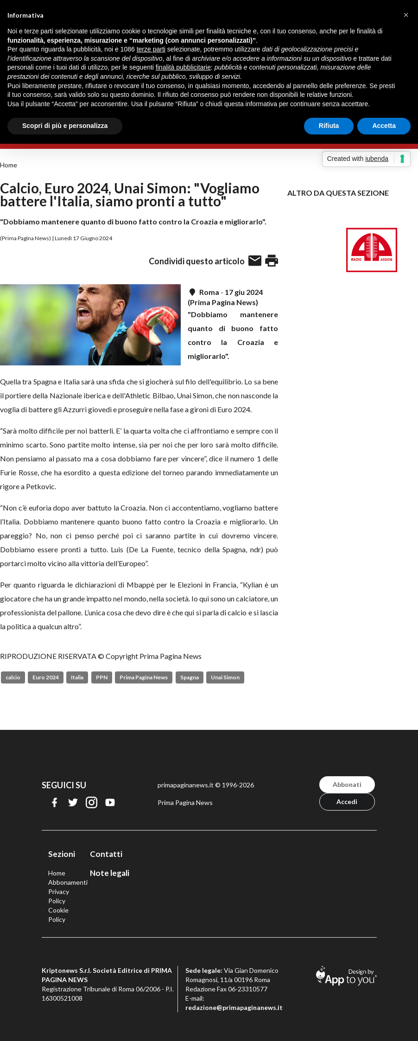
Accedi (346, 801)
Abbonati (347, 784)
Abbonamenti (68, 882)
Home (8, 165)
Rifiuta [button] (329, 125)
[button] (406, 14)
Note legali (109, 873)
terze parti (151, 49)
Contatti (106, 854)
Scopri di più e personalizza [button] (65, 125)
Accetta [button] (384, 125)
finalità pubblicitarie (183, 67)
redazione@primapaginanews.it (234, 1007)
